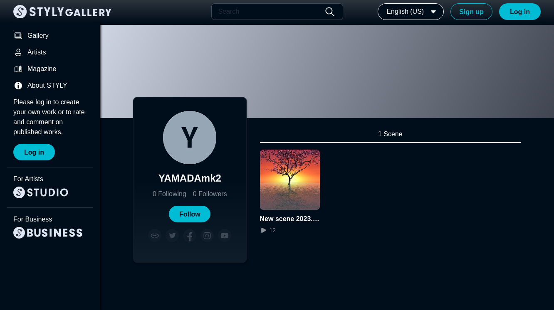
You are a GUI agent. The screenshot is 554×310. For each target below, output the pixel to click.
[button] (189, 214)
